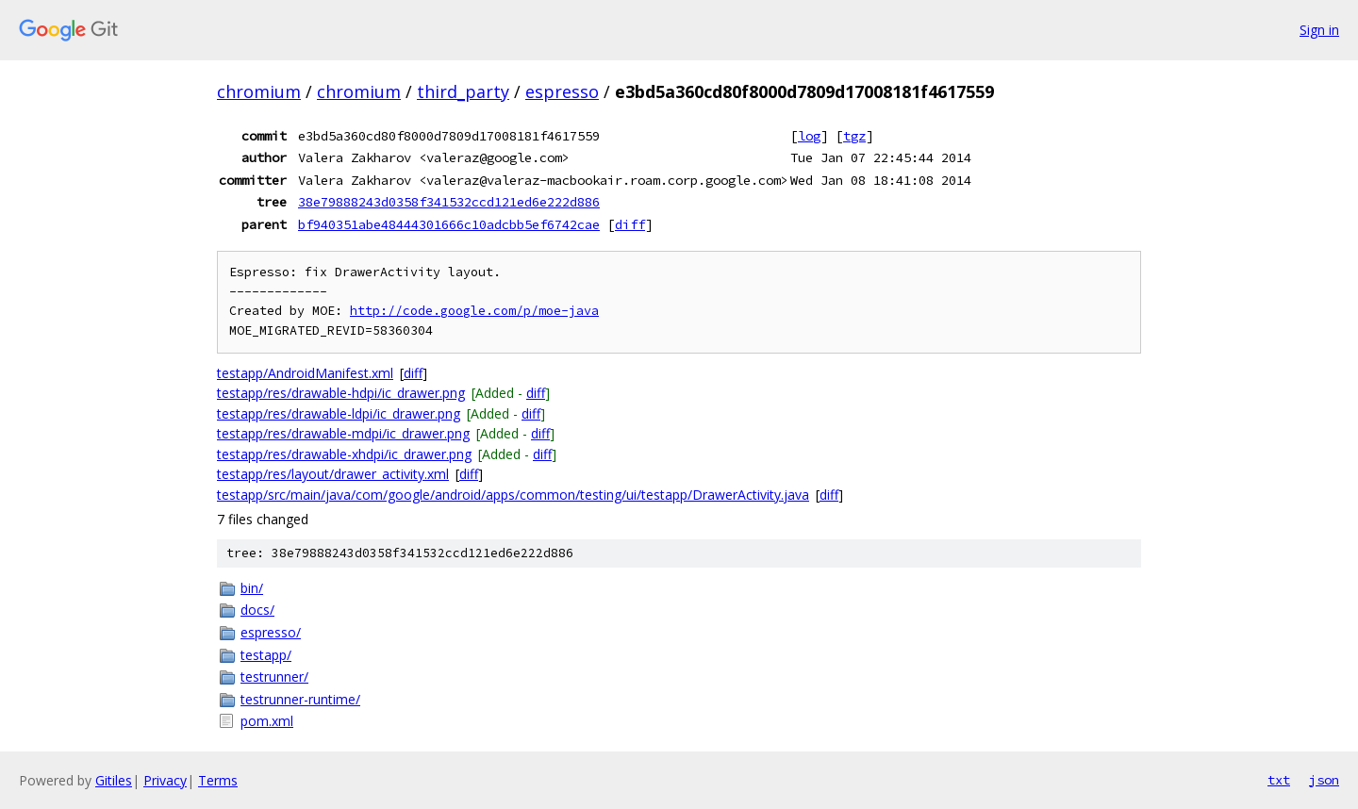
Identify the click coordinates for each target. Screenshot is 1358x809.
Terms (218, 780)
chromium (259, 91)
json (1324, 779)
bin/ (251, 588)
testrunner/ (274, 676)
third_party (463, 91)
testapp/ (265, 655)
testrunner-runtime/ (300, 699)
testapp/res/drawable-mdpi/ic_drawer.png (343, 433)
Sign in (1319, 30)
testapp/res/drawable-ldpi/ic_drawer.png (338, 413)
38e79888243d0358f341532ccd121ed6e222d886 (449, 201)
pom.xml (266, 721)
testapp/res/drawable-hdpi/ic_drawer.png (341, 393)
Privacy (165, 780)
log (809, 135)
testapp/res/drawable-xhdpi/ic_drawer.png (344, 454)
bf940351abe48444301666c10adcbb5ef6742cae (449, 224)
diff (630, 224)
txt (1278, 779)
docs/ (257, 610)
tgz (854, 135)
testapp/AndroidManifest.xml (305, 373)
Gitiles (113, 780)
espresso (562, 91)
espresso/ (270, 632)
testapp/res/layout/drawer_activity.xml (333, 474)
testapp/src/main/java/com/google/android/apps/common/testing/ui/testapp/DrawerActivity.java (513, 495)
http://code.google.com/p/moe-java (474, 311)
